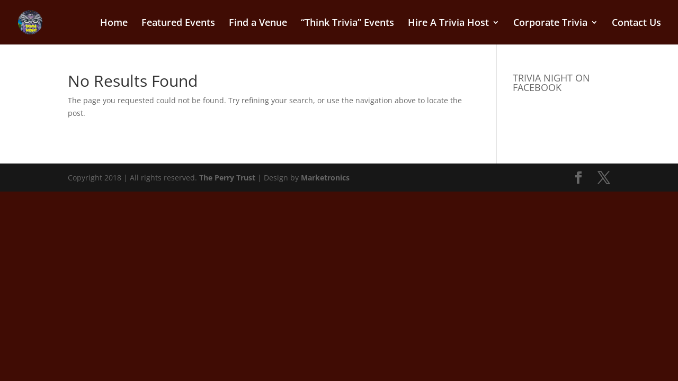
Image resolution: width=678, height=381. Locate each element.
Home (114, 24)
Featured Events (178, 24)
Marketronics (325, 178)
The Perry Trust (227, 178)
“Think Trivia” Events (347, 24)
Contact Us (636, 24)
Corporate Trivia (550, 24)
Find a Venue (258, 24)
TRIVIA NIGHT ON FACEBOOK (551, 82)
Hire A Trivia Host (448, 24)
